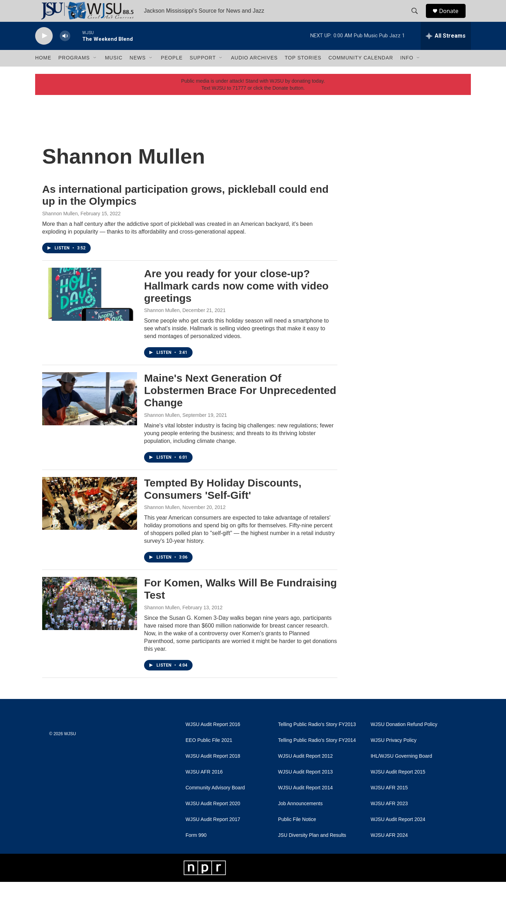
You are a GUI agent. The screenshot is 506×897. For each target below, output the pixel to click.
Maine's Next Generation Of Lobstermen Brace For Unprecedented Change (240, 406)
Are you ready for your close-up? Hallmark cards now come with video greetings (236, 301)
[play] (44, 51)
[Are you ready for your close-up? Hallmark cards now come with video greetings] (89, 309)
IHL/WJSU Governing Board (401, 771)
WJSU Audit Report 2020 (213, 818)
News (138, 73)
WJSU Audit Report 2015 (398, 787)
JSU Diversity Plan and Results (312, 850)
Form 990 (196, 850)
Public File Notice (297, 834)
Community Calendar (361, 73)
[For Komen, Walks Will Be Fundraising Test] (89, 618)
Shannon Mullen (60, 228)
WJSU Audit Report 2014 (305, 803)
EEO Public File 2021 (209, 755)
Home (43, 73)
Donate (453, 18)
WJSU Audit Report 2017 (213, 834)
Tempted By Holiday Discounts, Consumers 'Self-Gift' (222, 504)
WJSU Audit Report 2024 (398, 834)
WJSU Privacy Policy (394, 755)
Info (406, 73)
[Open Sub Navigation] (95, 73)
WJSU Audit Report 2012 (305, 771)
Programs (74, 73)
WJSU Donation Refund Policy (404, 739)
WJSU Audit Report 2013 (305, 787)
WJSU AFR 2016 (204, 787)
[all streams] (446, 51)
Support (203, 73)
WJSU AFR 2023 (389, 818)
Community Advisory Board (215, 803)
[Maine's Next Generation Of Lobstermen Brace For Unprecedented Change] (89, 414)
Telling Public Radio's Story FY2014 (317, 755)
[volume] (65, 51)
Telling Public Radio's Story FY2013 (317, 739)
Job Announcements (300, 818)
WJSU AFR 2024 (389, 850)
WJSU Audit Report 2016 (213, 739)
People (172, 73)
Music (114, 73)
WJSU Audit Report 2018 (213, 771)
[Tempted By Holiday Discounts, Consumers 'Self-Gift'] (89, 518)
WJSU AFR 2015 (389, 803)
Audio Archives (254, 73)
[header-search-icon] (417, 18)
